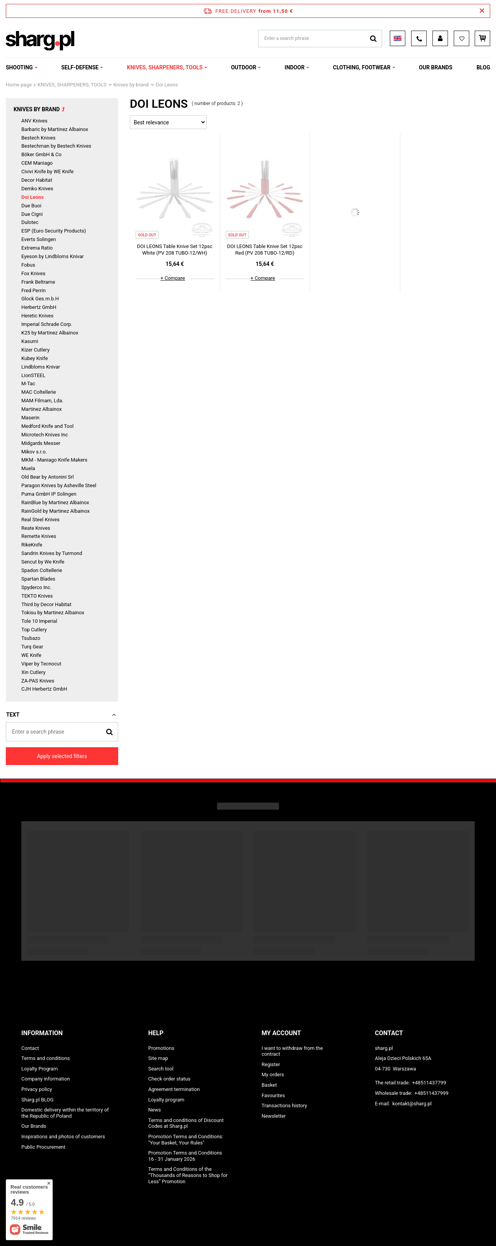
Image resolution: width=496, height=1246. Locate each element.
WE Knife (31, 655)
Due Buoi (31, 206)
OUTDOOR (243, 67)
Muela (28, 468)
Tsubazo (30, 638)
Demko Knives (37, 188)
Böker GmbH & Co (41, 154)
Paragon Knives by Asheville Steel (58, 485)
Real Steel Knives (40, 519)
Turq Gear (32, 647)
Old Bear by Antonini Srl (47, 477)
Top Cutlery (34, 629)
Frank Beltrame (38, 282)
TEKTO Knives (37, 596)
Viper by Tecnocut (41, 664)
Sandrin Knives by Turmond (51, 553)
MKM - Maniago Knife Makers (54, 460)
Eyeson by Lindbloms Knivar (52, 256)
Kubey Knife (34, 358)
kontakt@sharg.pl (411, 1103)
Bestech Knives (38, 138)
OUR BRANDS (435, 67)
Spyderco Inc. (36, 587)
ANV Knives (34, 121)
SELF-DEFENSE (79, 67)
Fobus (28, 265)
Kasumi (29, 341)
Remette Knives (38, 536)
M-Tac (28, 383)
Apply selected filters (62, 756)
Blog (483, 67)
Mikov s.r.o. (34, 452)
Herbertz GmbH (38, 307)
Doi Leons (32, 197)
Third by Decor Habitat (46, 604)
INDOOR (295, 67)
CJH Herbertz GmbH (44, 689)
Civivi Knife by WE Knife (47, 171)
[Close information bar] (482, 11)
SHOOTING (19, 67)
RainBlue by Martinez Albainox (55, 502)
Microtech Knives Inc (44, 435)
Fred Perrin (33, 290)
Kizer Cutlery (35, 350)
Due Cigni (32, 214)
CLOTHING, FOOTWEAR (361, 67)
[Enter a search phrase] (62, 731)
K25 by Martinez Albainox (49, 333)
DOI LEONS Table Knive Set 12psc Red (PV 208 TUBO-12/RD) (264, 249)
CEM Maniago (37, 163)
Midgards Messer (40, 443)
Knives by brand (131, 85)
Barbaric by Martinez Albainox (54, 129)
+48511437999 (432, 1093)
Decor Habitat (36, 180)
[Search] (109, 731)
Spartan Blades (38, 579)
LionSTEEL (33, 375)
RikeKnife (31, 545)
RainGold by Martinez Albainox (55, 511)
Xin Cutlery (33, 672)
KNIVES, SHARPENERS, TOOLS (165, 67)
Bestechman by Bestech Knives (56, 146)
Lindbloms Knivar (40, 367)
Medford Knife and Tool (47, 426)
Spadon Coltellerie (41, 570)
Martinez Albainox (41, 409)
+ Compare (172, 278)
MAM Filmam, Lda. (42, 400)
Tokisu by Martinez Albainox (52, 612)
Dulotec (29, 222)
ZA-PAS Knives (37, 681)
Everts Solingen (38, 239)
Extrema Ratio (37, 248)
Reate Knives (35, 528)
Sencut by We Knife (42, 562)
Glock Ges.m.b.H (40, 299)
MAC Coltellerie (38, 392)
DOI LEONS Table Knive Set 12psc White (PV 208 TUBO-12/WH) (174, 249)
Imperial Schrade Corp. (46, 324)
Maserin (30, 418)
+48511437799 (429, 1083)
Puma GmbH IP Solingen (48, 494)
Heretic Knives (37, 316)
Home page (19, 85)
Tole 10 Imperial (39, 621)
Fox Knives (33, 273)
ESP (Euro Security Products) (53, 231)
